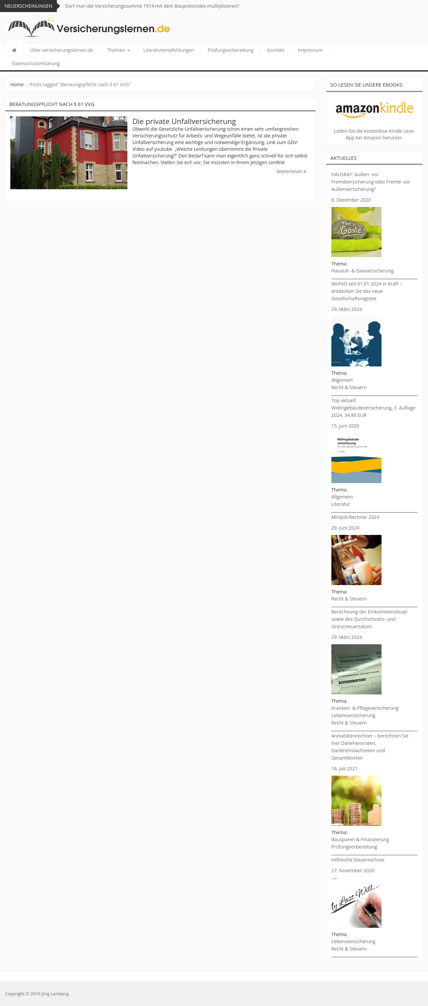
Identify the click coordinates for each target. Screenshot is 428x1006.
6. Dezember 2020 (351, 200)
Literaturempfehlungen (168, 50)
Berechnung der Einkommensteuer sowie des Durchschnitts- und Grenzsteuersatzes (369, 619)
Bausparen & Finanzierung (360, 839)
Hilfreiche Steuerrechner (358, 860)
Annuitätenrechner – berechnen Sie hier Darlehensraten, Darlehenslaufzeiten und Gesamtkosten (370, 747)
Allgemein (342, 380)
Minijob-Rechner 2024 (355, 517)
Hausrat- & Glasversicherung (362, 270)
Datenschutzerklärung (36, 63)
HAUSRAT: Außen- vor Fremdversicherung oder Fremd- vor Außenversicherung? (370, 181)
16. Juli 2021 (344, 768)
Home (17, 84)
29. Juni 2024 (345, 528)
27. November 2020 (352, 870)
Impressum (310, 50)
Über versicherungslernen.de (61, 50)
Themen (118, 50)
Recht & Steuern (349, 387)
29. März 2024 (346, 309)
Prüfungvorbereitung (230, 50)
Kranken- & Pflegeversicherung (365, 708)
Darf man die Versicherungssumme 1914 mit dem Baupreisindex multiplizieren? (152, 6)
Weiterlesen (291, 171)
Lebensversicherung (353, 715)
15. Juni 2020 (345, 426)
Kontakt (275, 50)
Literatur (340, 504)
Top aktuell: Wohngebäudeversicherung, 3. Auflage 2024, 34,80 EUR (373, 407)
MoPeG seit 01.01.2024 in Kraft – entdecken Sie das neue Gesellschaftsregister (366, 291)
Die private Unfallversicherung (184, 121)
